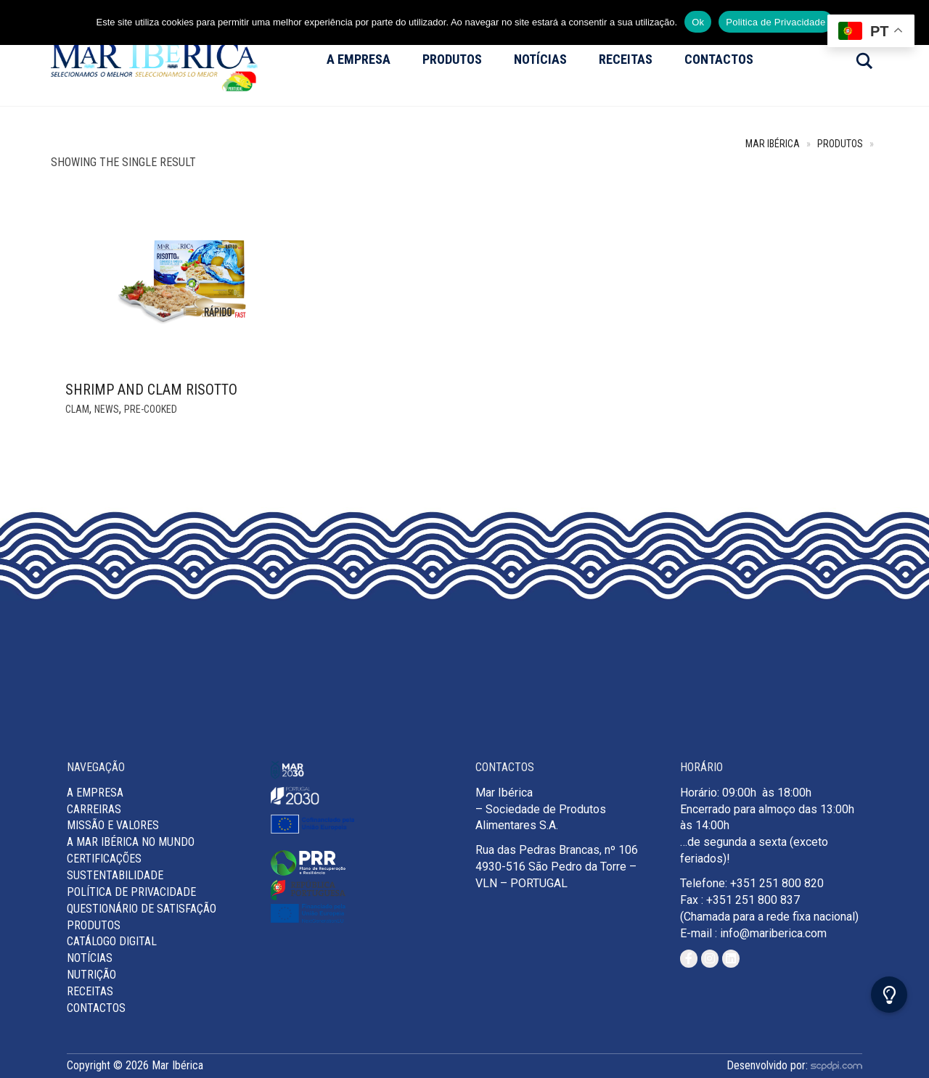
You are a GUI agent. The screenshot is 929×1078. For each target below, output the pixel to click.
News (106, 409)
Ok (698, 22)
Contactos (718, 59)
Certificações (104, 858)
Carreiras (94, 809)
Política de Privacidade (131, 892)
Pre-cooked (150, 409)
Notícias (540, 59)
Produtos (452, 59)
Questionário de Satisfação (141, 909)
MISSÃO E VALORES (113, 825)
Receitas (625, 59)
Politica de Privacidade (775, 22)
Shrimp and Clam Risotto (151, 389)
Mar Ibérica (772, 144)
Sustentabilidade (115, 875)
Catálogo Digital (112, 941)
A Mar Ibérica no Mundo (131, 842)
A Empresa (358, 59)
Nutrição (91, 975)
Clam (77, 409)
